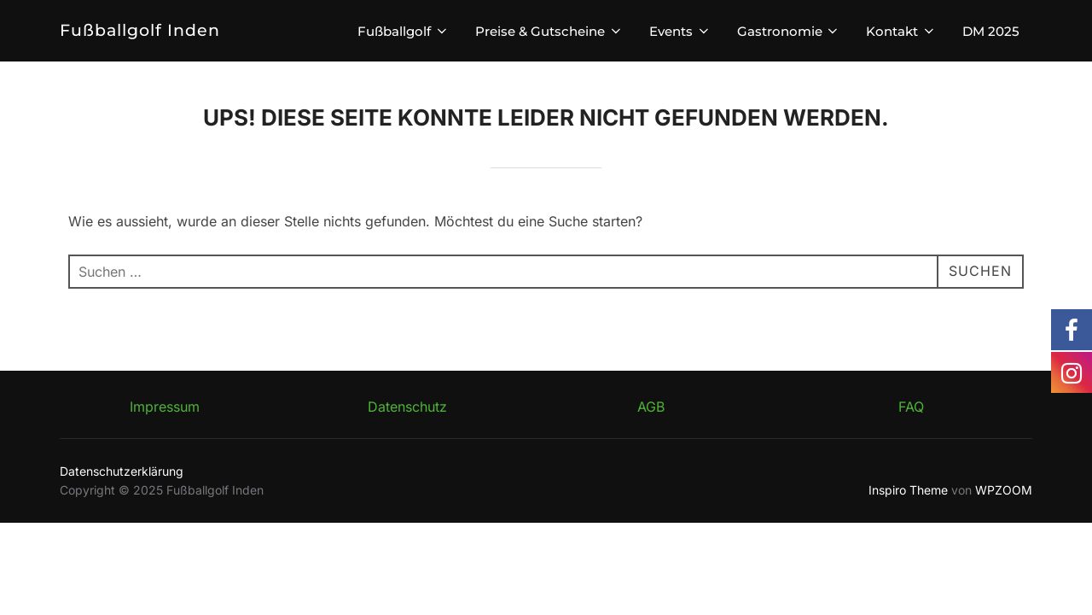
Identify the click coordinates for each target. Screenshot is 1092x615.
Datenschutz (407, 406)
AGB (651, 406)
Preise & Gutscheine (549, 31)
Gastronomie (789, 31)
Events (680, 31)
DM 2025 (990, 31)
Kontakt (901, 31)
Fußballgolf (403, 31)
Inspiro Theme (908, 490)
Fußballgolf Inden (140, 30)
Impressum (165, 406)
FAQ (911, 406)
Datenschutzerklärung (121, 471)
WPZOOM (1003, 490)
